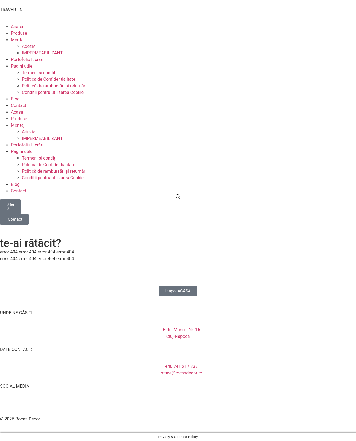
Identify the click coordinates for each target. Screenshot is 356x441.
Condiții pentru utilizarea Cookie (53, 92)
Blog (15, 99)
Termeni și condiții (39, 72)
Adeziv (28, 46)
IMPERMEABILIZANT (42, 53)
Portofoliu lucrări (27, 59)
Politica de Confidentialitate (48, 79)
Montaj (18, 39)
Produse (19, 33)
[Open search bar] (178, 196)
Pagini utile (22, 66)
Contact (18, 105)
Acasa (17, 26)
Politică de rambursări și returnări (54, 85)
